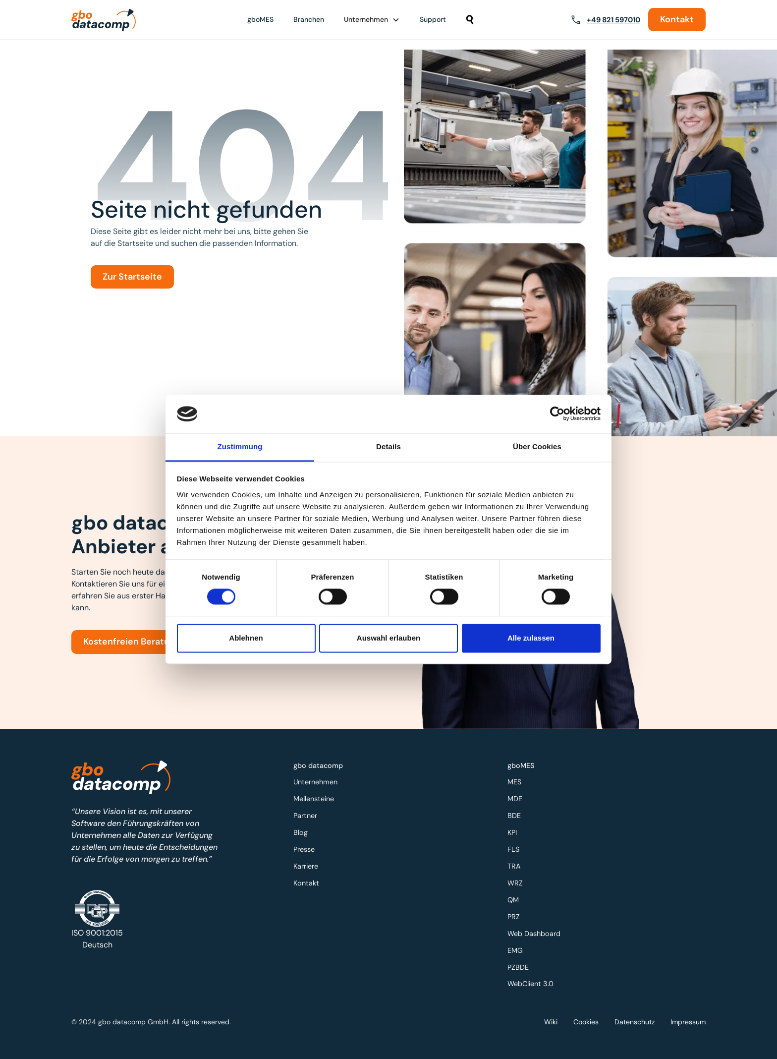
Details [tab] (388, 446)
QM (516, 898)
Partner (308, 818)
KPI (515, 834)
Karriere (309, 866)
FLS (517, 850)
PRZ (517, 915)
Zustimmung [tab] (240, 446)
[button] (372, 19)
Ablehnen (246, 638)
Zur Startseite (132, 277)
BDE (517, 818)
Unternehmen (318, 785)
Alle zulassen (531, 638)
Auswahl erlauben (388, 638)
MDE (518, 802)
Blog (304, 834)
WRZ (518, 883)
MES (518, 785)
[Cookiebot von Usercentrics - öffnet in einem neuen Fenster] (557, 414)
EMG (518, 947)
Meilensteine (316, 802)
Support (433, 19)
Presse (307, 850)
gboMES (260, 19)
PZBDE (521, 963)
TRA (517, 866)
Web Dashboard (536, 931)
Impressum (688, 1021)
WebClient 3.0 (533, 979)
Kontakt (677, 19)
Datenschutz (634, 1021)
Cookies (586, 1021)
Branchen (308, 19)
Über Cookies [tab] (537, 446)
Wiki (550, 1021)
